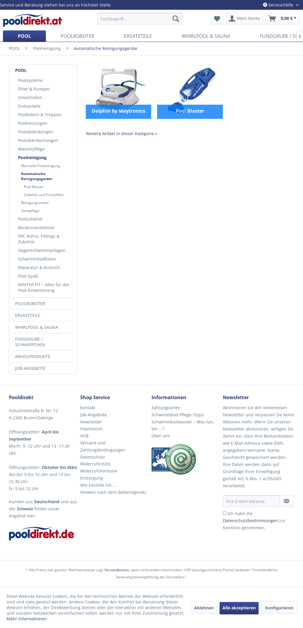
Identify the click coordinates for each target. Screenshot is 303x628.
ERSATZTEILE (27, 315)
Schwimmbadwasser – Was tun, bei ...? (183, 425)
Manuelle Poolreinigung (40, 165)
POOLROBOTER (30, 303)
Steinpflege (30, 210)
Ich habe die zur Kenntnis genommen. (254, 520)
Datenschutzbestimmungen (250, 520)
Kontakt (87, 407)
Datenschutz (92, 457)
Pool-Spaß (28, 276)
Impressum (91, 428)
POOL (21, 70)
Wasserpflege (31, 149)
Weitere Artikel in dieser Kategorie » (121, 133)
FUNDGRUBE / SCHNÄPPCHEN (30, 341)
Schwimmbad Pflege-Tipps (178, 414)
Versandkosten (116, 569)
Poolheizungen (32, 123)
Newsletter (91, 422)
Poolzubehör (30, 219)
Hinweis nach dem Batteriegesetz (113, 492)
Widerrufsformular (98, 471)
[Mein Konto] (244, 19)
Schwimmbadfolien (37, 259)
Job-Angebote (93, 414)
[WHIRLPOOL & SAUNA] (206, 36)
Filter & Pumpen (34, 89)
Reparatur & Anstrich (39, 267)
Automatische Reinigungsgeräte (36, 176)
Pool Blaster (34, 186)
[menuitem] (139, 19)
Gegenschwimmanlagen (42, 250)
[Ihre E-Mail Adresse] (251, 501)
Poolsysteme (30, 80)
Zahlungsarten (166, 407)
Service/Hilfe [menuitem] (278, 5)
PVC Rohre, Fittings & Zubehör (38, 239)
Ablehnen (204, 608)
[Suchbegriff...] (139, 19)
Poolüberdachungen (38, 140)
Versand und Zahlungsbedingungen (102, 446)
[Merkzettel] (217, 19)
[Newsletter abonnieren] (287, 501)
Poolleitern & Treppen (40, 114)
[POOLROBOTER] (77, 36)
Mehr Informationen (27, 618)
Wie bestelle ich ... (98, 485)
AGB (84, 435)
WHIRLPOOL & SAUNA (36, 327)
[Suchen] (176, 19)
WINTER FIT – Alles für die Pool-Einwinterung (43, 287)
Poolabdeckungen (35, 132)
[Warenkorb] (282, 19)
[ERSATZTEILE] (138, 36)
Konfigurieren (279, 608)
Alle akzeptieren (239, 608)
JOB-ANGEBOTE (30, 368)
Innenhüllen (30, 97)
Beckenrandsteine (36, 227)
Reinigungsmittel (35, 202)
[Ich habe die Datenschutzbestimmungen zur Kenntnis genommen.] (225, 513)
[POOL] (24, 36)
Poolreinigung (32, 157)
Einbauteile (29, 106)
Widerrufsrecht (95, 464)
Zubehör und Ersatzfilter (44, 194)
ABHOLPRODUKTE (32, 356)
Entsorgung (91, 478)
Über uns (161, 435)
